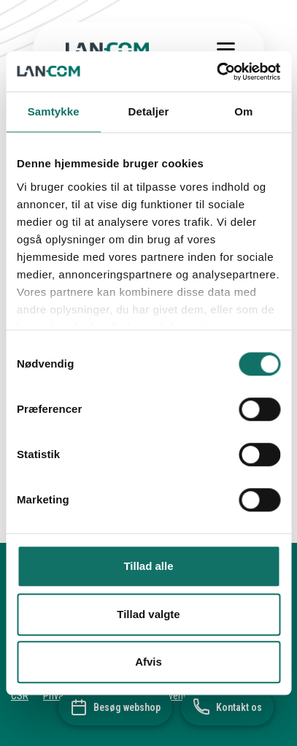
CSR (19, 695)
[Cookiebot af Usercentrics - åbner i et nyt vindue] (216, 71)
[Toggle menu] (225, 49)
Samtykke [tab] (54, 111)
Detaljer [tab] (148, 111)
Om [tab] (243, 111)
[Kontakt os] (227, 707)
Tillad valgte (148, 614)
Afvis (148, 661)
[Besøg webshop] (115, 707)
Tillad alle (148, 566)
